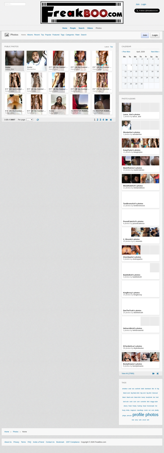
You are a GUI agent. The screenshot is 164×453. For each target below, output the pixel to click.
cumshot (143, 401)
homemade (150, 406)
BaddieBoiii (137, 277)
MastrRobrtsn (76, 113)
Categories (70, 35)
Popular (48, 35)
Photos (14, 34)
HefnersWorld (137, 330)
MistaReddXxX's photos (133, 186)
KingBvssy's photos (131, 293)
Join (138, 4)
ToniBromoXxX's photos (133, 204)
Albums (30, 35)
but (154, 397)
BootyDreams (137, 366)
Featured (56, 35)
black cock (130, 397)
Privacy (16, 442)
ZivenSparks (137, 259)
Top (42, 35)
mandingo (140, 410)
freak (130, 406)
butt (157, 397)
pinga (124, 415)
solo (140, 420)
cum (138, 401)
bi (155, 388)
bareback (148, 388)
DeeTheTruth (138, 313)
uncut (144, 420)
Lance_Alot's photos (131, 115)
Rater (77, 35)
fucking (139, 406)
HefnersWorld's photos (132, 328)
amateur (125, 388)
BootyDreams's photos (132, 364)
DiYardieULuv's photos (132, 346)
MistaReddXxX (139, 188)
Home (6, 432)
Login (143, 4)
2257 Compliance (72, 442)
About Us (8, 442)
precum (129, 415)
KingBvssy (138, 295)
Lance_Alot (9, 69)
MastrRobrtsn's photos (132, 168)
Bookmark (60, 442)
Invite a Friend (38, 442)
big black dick (135, 393)
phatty (157, 410)
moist (146, 410)
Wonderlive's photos (131, 132)
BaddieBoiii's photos (131, 275)
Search (83, 35)
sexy (136, 420)
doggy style (154, 401)
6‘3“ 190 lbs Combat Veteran (60, 67)
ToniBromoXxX (139, 206)
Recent (37, 35)
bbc (153, 388)
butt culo (126, 401)
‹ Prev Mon (126, 52)
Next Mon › (155, 52)
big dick (149, 393)
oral (152, 410)
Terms (23, 442)
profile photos (145, 414)
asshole (137, 388)
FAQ (29, 442)
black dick (137, 397)
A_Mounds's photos (131, 239)
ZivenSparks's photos (132, 257)
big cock (143, 393)
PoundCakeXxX (138, 223)
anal (129, 388)
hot (156, 406)
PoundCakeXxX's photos (133, 221)
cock (130, 401)
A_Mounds (138, 241)
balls (142, 388)
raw (133, 420)
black (124, 397)
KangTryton (53, 69)
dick (148, 401)
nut (149, 410)
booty (143, 397)
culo (134, 401)
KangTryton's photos (131, 150)
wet (148, 420)
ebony (126, 406)
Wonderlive (31, 69)
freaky (135, 406)
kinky (128, 410)
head (144, 406)
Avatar (8, 67)
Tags (62, 35)
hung (123, 410)
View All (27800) (128, 374)
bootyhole (149, 397)
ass (133, 388)
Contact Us (50, 442)
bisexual (155, 393)
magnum (133, 410)
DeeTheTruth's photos (132, 311)
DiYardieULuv (139, 348)
